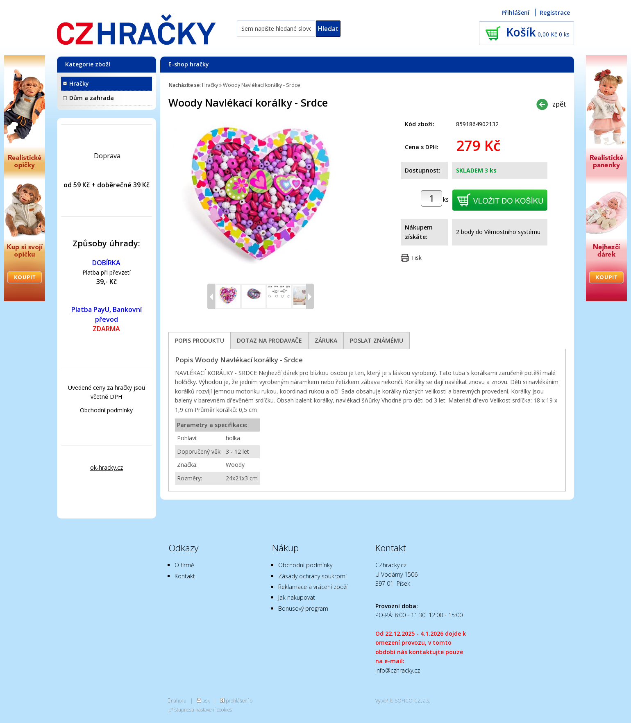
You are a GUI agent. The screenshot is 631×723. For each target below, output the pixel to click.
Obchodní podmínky (106, 410)
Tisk (416, 257)
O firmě (184, 565)
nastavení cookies (213, 709)
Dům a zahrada (91, 98)
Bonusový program (303, 608)
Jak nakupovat (296, 597)
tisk (206, 700)
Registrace (555, 12)
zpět (559, 104)
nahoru (178, 700)
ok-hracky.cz (106, 467)
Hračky (79, 83)
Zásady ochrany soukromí (312, 576)
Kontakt (185, 576)
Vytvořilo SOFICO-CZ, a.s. (402, 700)
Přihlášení (515, 12)
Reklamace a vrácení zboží (312, 587)
